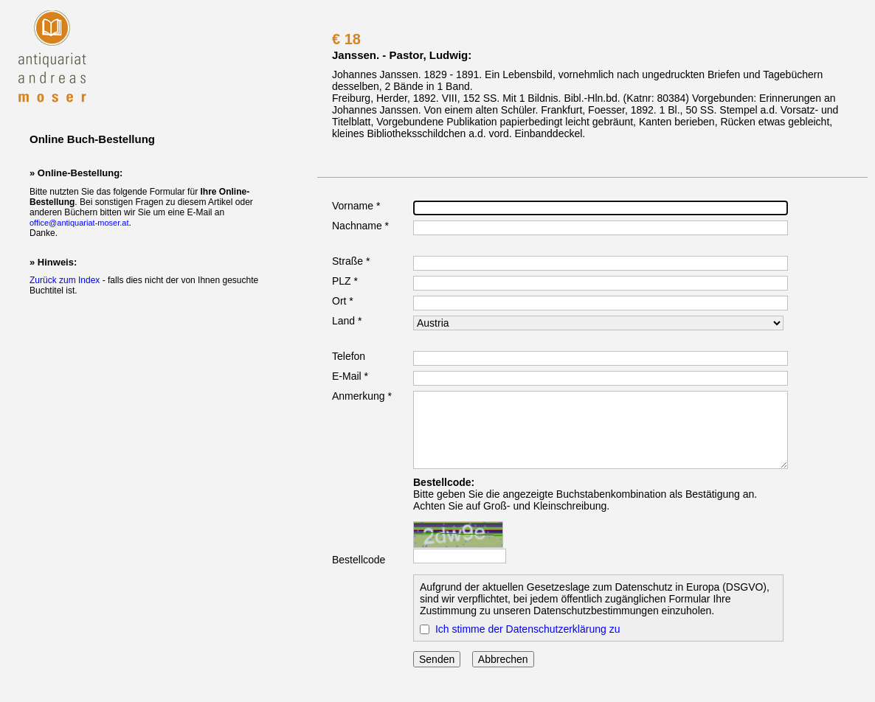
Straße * (351, 261)
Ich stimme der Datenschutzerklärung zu (527, 629)
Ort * (342, 301)
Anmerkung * (362, 396)
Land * (347, 321)
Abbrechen (503, 659)
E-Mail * (350, 376)
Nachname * (360, 226)
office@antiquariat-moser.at (79, 222)
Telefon (348, 356)
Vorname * (356, 206)
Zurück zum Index (65, 280)
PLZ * (345, 281)
